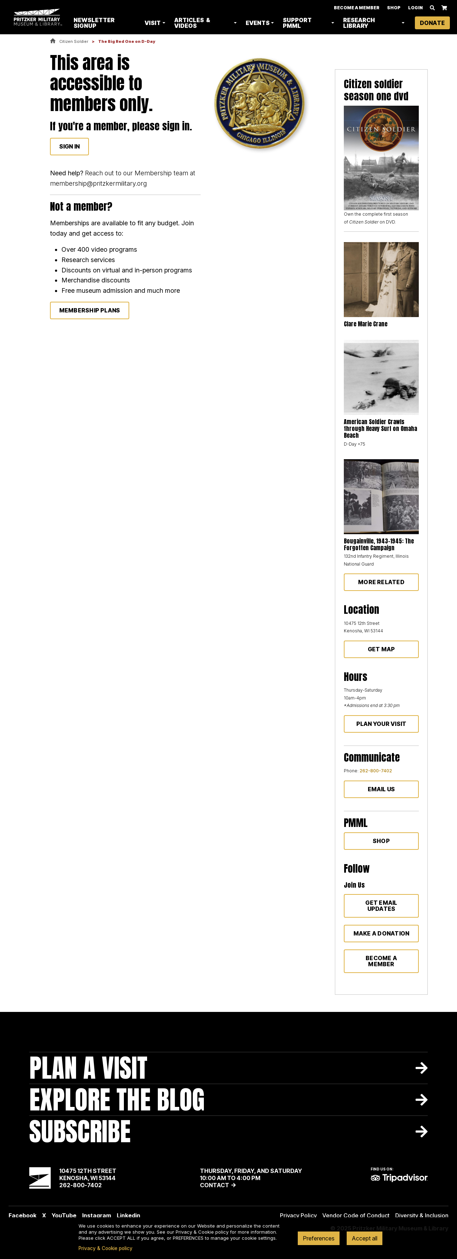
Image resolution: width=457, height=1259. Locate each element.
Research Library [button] (359, 23)
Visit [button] (154, 23)
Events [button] (258, 23)
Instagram (96, 1215)
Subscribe (80, 1131)
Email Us (381, 789)
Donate (432, 23)
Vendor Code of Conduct (356, 1215)
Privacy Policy (298, 1215)
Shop (394, 8)
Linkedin (128, 1215)
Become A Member (357, 8)
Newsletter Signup (95, 23)
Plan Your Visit (381, 723)
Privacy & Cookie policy (105, 1248)
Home (53, 41)
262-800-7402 (376, 770)
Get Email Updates (381, 905)
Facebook (22, 1215)
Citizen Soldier (73, 41)
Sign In (69, 146)
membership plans (89, 310)
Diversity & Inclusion (421, 1215)
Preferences (319, 1238)
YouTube (64, 1215)
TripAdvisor (399, 1178)
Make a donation (381, 933)
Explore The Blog (117, 1099)
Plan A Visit (88, 1068)
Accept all (364, 1238)
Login (415, 8)
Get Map (381, 649)
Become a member (381, 961)
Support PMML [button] (297, 23)
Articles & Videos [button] (193, 23)
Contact (214, 1185)
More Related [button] (381, 582)
